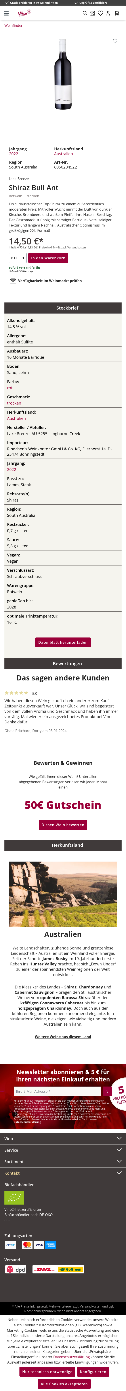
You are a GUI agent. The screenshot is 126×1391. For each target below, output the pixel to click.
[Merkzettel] (100, 13)
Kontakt (12, 1173)
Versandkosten (90, 1306)
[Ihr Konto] (108, 13)
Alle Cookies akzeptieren (64, 1383)
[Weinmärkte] (93, 13)
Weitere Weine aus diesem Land (63, 1036)
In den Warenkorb (48, 258)
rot (10, 387)
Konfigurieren (93, 1371)
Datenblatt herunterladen (63, 642)
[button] (63, 1173)
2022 (13, 153)
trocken (14, 403)
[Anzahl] (18, 258)
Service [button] (63, 1149)
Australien (63, 153)
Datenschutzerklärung (27, 1122)
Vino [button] (63, 1138)
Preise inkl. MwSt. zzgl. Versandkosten (62, 247)
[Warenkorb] (117, 13)
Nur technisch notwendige (47, 1371)
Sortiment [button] (63, 1161)
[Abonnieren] (107, 1091)
